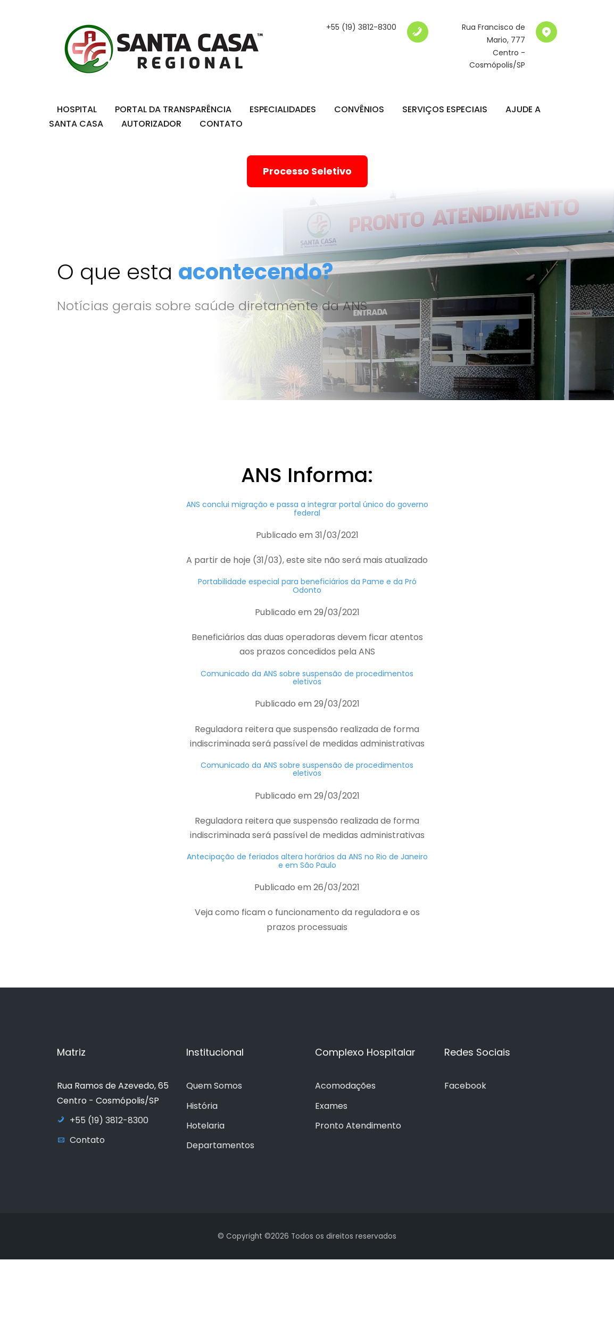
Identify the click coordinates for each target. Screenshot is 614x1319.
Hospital (77, 109)
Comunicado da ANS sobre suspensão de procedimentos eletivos (307, 684)
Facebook (465, 1086)
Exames (331, 1106)
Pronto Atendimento (358, 1125)
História (202, 1106)
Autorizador (151, 124)
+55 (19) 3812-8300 (361, 27)
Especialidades (283, 109)
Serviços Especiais (444, 109)
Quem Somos (214, 1086)
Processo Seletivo (307, 171)
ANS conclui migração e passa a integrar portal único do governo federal (307, 515)
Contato (221, 124)
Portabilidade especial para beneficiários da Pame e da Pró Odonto (307, 592)
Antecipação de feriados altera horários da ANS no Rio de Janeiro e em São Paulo (307, 867)
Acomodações (345, 1086)
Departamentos (220, 1145)
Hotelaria (205, 1125)
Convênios (359, 109)
